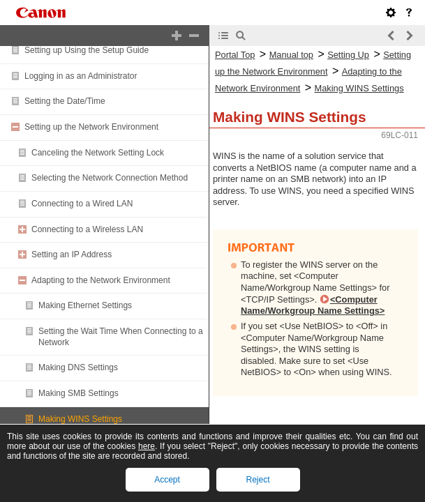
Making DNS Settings (78, 367)
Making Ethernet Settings (85, 305)
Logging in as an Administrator (80, 76)
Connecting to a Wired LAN (82, 203)
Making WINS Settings (80, 419)
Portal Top (235, 55)
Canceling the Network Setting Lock (97, 153)
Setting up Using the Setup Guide (86, 50)
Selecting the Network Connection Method (109, 178)
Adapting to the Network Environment (100, 280)
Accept (167, 480)
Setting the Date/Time (64, 101)
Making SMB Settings (78, 393)
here (146, 446)
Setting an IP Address (71, 254)
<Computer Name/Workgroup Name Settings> (313, 305)
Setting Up (348, 55)
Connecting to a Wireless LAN (87, 229)
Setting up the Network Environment (91, 127)
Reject (257, 480)
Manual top (291, 55)
